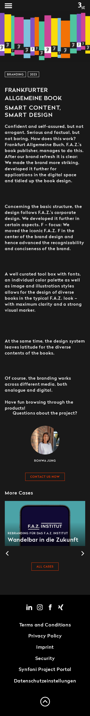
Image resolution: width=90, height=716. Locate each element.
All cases (44, 567)
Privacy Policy (45, 636)
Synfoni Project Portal (45, 669)
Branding (15, 74)
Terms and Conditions (45, 625)
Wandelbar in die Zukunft (45, 523)
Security (45, 658)
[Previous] (7, 553)
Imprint (45, 647)
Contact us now (45, 477)
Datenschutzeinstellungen (45, 681)
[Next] (82, 553)
